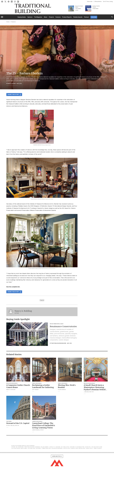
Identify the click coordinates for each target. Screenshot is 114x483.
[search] (112, 17)
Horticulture (66, 448)
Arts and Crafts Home (96, 446)
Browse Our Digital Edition (79, 7)
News (45, 17)
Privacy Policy (89, 448)
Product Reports (67, 17)
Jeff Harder (35, 389)
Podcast (86, 17)
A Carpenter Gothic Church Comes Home (18, 386)
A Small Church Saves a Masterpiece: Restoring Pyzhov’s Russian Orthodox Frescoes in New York (96, 387)
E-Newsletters (98, 1)
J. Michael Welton (88, 391)
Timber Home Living (46, 448)
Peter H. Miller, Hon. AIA (12, 425)
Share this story (14, 94)
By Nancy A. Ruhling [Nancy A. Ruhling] (11, 83)
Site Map (13, 446)
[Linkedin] (12, 2)
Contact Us (52, 446)
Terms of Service (98, 448)
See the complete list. (13, 287)
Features (58, 17)
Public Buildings (36, 383)
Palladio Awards (78, 17)
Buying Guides (21, 17)
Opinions (30, 17)
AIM (16, 446)
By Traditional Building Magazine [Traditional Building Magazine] (58, 343)
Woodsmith (38, 448)
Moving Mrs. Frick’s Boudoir (67, 386)
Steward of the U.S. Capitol (17, 423)
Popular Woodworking (57, 448)
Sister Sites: (88, 446)
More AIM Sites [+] (57, 456)
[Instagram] (15, 2)
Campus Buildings (37, 421)
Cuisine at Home (74, 448)
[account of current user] (2, 17)
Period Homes (24, 448)
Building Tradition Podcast (96, 7)
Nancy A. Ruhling (23, 311)
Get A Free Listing (108, 1)
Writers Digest (82, 448)
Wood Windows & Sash (56, 323)
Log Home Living (31, 448)
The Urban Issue (78, 9)
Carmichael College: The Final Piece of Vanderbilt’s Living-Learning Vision (43, 425)
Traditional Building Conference (32, 446)
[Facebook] (2, 2)
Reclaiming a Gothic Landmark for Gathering (43, 386)
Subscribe (89, 1)
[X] (5, 2)
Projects (51, 17)
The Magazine (38, 17)
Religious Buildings (11, 383)
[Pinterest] (9, 2)
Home (7, 21)
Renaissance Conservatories (63, 326)
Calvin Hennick (62, 389)
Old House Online (15, 448)
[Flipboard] (18, 2)
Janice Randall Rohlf (38, 429)
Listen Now (95, 8)
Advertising (21, 446)
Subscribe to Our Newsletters (77, 446)
